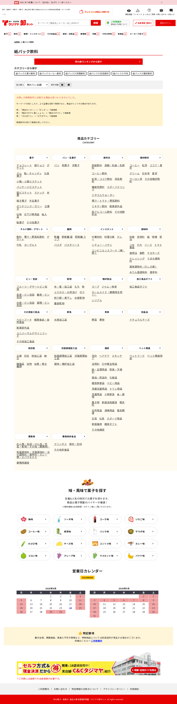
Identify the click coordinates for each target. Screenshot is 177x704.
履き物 (95, 402)
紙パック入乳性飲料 (99, 73)
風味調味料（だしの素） (144, 266)
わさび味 (32, 543)
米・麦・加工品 (63, 286)
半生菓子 (34, 200)
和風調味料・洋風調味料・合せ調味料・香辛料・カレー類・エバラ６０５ (33, 454)
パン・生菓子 (69, 157)
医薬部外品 (116, 206)
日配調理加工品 (69, 348)
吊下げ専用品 (31, 214)
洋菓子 (76, 165)
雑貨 (107, 348)
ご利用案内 (96, 640)
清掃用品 (109, 410)
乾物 (69, 278)
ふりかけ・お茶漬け (65, 292)
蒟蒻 (26, 356)
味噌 (154, 237)
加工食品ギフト (145, 278)
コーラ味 (104, 519)
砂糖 (132, 237)
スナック (39, 192)
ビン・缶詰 (31, 278)
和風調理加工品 (63, 356)
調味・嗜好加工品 (64, 364)
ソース (148, 245)
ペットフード (137, 356)
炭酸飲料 (97, 165)
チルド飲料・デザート (31, 229)
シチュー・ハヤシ (102, 245)
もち (77, 286)
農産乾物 (59, 303)
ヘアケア (104, 356)
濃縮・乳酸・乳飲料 (108, 166)
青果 (107, 312)
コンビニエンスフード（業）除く (108, 252)
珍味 (19, 214)
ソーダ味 (68, 519)
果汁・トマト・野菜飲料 (106, 200)
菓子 (31, 157)
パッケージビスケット (29, 187)
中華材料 (97, 237)
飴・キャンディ (33, 173)
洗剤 (94, 356)
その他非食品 (61, 449)
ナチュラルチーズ (140, 319)
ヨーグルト (30, 245)
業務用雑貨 (23, 462)
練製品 (20, 364)
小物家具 (109, 394)
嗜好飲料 (144, 157)
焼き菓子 (22, 200)
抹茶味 (67, 531)
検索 (95, 23)
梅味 (30, 519)
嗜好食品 (106, 278)
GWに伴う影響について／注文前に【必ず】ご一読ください (45, 2)
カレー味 (140, 543)
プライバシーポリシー (114, 689)
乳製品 (144, 312)
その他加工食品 (32, 312)
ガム (19, 173)
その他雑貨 (98, 429)
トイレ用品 (116, 388)
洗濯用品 (97, 394)
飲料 (19, 237)
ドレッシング (137, 258)
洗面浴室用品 (99, 388)
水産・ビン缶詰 (26, 303)
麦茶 (154, 173)
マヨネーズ (153, 253)
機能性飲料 (98, 187)
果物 (101, 319)
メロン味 (32, 555)
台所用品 (97, 410)
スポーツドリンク (108, 188)
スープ (95, 286)
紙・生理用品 (99, 369)
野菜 (94, 319)
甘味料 (141, 237)
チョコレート (24, 165)
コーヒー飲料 (99, 173)
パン (56, 165)
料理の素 (109, 237)
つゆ (132, 245)
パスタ (58, 245)
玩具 (101, 418)
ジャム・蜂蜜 (109, 286)
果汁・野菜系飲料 (34, 237)
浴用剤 (95, 364)
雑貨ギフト (110, 424)
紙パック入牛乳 (120, 73)
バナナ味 (140, 555)
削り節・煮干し (63, 298)
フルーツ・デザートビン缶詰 (32, 288)
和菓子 (66, 165)
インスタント (107, 229)
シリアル (97, 300)
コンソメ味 (105, 543)
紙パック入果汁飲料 (25, 73)
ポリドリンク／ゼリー (29, 206)
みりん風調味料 (138, 272)
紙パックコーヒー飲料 (50, 73)
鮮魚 (69, 312)
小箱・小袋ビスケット (29, 181)
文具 (94, 418)
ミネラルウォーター (103, 195)
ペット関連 (144, 348)
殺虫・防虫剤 (99, 377)
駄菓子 (20, 222)
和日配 (31, 348)
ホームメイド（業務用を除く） (107, 293)
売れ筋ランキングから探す (88, 61)
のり (82, 292)
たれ (139, 245)
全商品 (17, 42)
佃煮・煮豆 (40, 364)
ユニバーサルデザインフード (32, 334)
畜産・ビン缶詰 (26, 294)
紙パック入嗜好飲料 (142, 73)
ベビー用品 (113, 383)
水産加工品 (60, 319)
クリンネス (60, 444)
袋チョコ (39, 165)
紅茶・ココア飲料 (102, 179)
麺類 (69, 229)
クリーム (135, 173)
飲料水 (107, 157)
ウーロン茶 (136, 179)
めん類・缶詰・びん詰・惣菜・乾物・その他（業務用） (33, 445)
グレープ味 (69, 555)
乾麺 (56, 237)
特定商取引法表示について (85, 689)
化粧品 (113, 377)
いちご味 (140, 519)
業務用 (31, 436)
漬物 (29, 364)
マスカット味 (106, 555)
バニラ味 (104, 531)
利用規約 (134, 689)
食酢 (142, 253)
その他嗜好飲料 (145, 180)
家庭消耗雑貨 (109, 402)
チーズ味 (68, 543)
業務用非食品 (69, 436)
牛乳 (19, 245)
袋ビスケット (24, 192)
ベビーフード (24, 319)
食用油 (133, 253)
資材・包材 (75, 444)
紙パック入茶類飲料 (75, 73)
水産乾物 (79, 298)
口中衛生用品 (109, 364)
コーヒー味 (34, 531)
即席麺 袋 (67, 237)
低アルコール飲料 (102, 212)
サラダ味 (140, 531)
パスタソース (71, 245)
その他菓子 (33, 222)
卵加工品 (37, 356)
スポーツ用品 (114, 418)
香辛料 (154, 272)
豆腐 (19, 356)
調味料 (144, 229)
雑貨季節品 (98, 383)
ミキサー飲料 (99, 206)
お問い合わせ (60, 689)
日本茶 (146, 173)
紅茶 (144, 165)
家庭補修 (97, 424)
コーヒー (135, 165)
